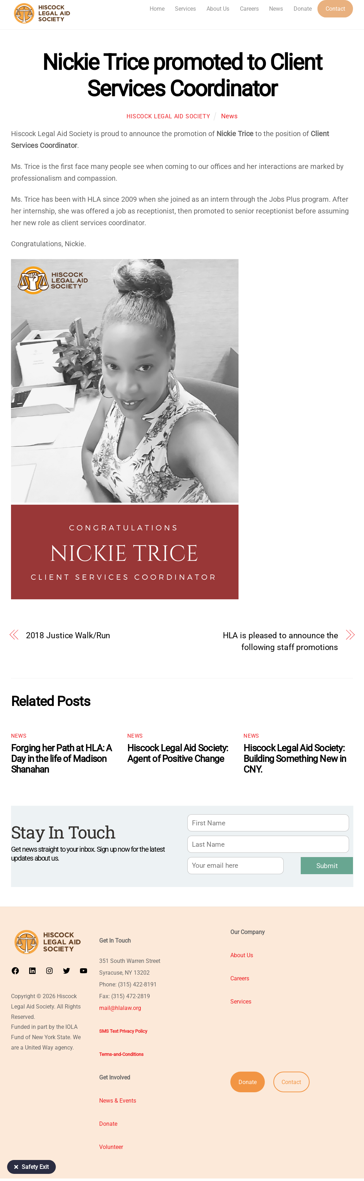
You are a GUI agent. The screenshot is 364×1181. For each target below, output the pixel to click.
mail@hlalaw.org (120, 1010)
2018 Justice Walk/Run (68, 636)
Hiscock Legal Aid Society (168, 116)
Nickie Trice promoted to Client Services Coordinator (181, 76)
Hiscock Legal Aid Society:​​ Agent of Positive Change (177, 753)
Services (185, 8)
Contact (335, 8)
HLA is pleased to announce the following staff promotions (280, 642)
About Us (218, 8)
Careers (249, 8)
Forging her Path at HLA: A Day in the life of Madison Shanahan (61, 759)
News (276, 8)
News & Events (117, 1103)
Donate (303, 8)
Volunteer (111, 1149)
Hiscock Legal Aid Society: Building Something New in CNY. (294, 759)
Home (157, 8)
